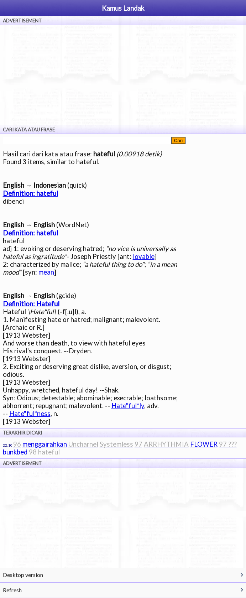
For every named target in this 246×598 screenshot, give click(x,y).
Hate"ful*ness (30, 413)
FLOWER (204, 444)
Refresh (12, 590)
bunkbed (15, 452)
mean (46, 272)
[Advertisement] (123, 75)
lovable (144, 256)
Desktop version (23, 574)
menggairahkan (44, 444)
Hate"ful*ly (127, 406)
